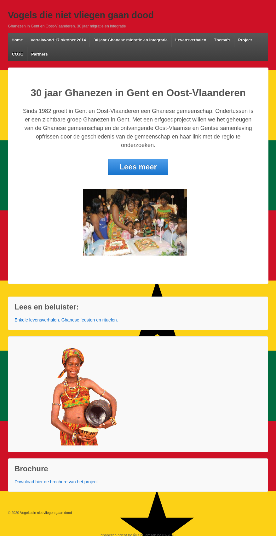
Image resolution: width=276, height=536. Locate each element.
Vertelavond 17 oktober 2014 (58, 40)
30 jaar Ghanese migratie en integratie (131, 40)
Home (17, 40)
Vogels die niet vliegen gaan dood (81, 15)
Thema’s (222, 40)
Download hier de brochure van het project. (56, 481)
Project (245, 40)
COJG (18, 54)
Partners (39, 54)
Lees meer (138, 166)
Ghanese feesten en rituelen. (89, 319)
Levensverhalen (190, 40)
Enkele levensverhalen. (37, 319)
